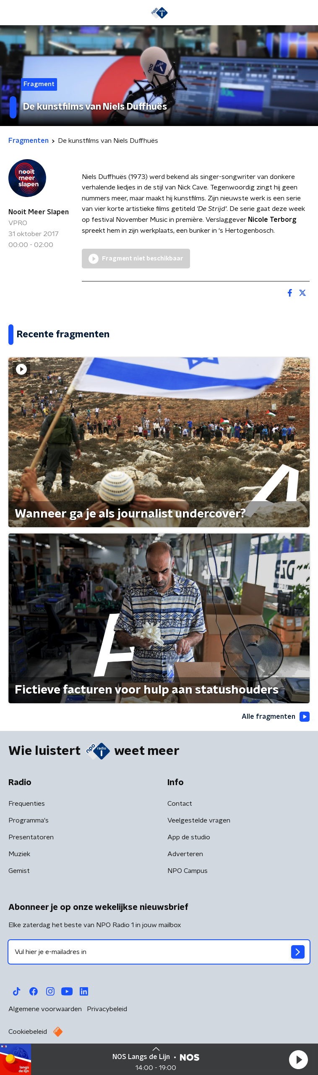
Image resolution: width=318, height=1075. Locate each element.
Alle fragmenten (276, 717)
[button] (298, 1059)
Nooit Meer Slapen (38, 212)
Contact (179, 803)
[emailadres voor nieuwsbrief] (159, 952)
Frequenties (26, 803)
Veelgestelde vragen (198, 820)
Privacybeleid (107, 1009)
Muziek (19, 854)
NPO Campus (187, 870)
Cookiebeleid (27, 1031)
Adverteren (185, 854)
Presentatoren (31, 837)
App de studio (188, 837)
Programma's (28, 820)
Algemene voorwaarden (45, 1009)
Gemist (19, 870)
